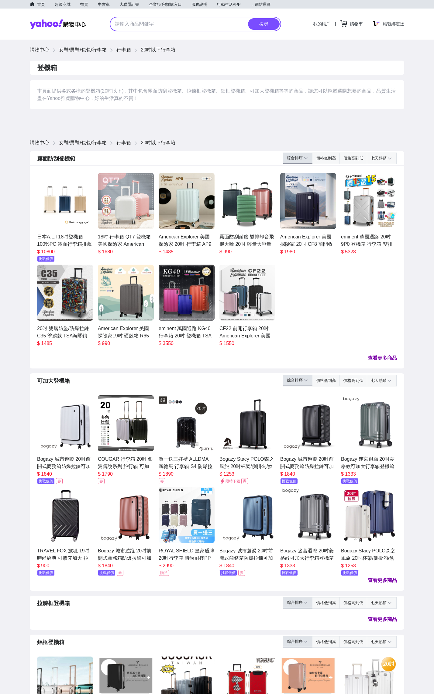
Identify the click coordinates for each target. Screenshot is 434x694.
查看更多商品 (382, 358)
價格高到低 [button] (353, 158)
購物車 (356, 23)
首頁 (41, 4)
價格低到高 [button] (326, 158)
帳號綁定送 (393, 23)
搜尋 (263, 23)
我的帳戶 (321, 23)
